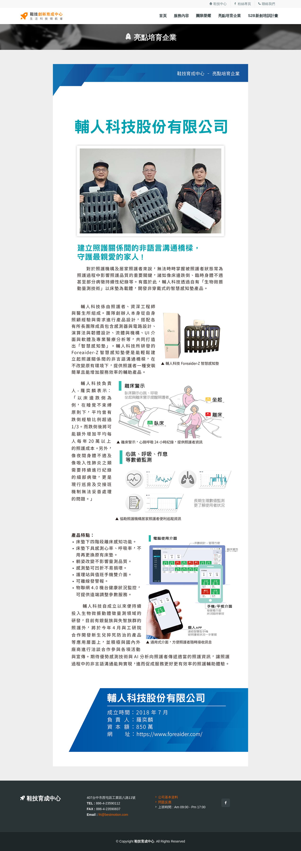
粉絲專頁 (242, 4)
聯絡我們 (266, 4)
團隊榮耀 (203, 16)
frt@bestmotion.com (113, 815)
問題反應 (163, 802)
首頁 (163, 16)
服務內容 (181, 16)
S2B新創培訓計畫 (263, 16)
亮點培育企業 (229, 16)
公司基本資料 (166, 797)
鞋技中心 (218, 4)
